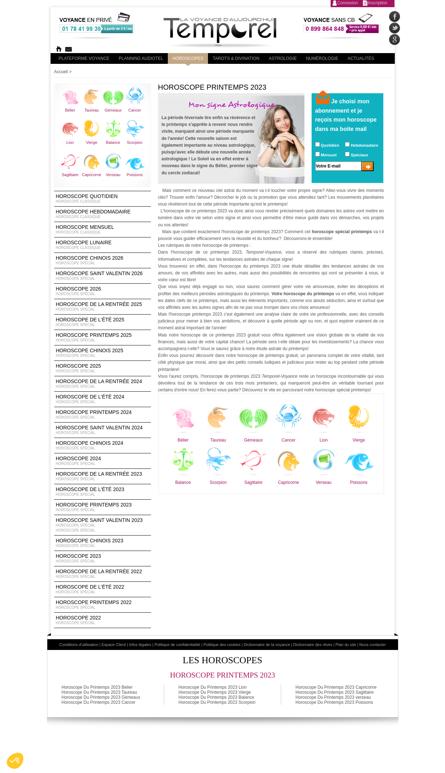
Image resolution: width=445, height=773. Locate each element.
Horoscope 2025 (102, 368)
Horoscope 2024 (102, 461)
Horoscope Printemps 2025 (102, 337)
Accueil (61, 71)
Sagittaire (70, 175)
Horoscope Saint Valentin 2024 (102, 430)
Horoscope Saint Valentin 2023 (102, 525)
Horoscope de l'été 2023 (102, 491)
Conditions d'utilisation (78, 644)
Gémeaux (113, 110)
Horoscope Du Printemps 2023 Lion (213, 687)
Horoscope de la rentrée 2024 (102, 383)
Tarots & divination (236, 58)
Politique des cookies (221, 644)
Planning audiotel (141, 58)
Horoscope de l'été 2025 (102, 322)
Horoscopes (187, 58)
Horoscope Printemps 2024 (102, 414)
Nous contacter (372, 644)
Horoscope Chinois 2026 (102, 260)
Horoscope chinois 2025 (102, 353)
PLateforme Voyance (84, 58)
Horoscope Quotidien (102, 198)
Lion (70, 142)
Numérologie (322, 58)
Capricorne (91, 175)
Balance (113, 142)
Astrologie (283, 58)
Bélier (70, 110)
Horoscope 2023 (102, 558)
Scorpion (134, 142)
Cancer (134, 110)
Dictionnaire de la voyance (267, 644)
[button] (15, 760)
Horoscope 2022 (102, 620)
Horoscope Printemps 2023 (102, 507)
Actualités (360, 58)
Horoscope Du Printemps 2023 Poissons (334, 702)
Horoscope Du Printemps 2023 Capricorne (336, 687)
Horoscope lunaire (102, 245)
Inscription (378, 2)
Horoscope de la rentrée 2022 (102, 574)
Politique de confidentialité (177, 644)
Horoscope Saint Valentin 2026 (102, 275)
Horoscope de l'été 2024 (102, 399)
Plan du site (346, 644)
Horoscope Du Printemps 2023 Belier (97, 687)
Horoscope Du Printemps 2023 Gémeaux (101, 697)
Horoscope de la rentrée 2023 (102, 476)
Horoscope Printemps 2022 (102, 604)
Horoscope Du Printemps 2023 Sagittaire (334, 692)
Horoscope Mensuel (102, 229)
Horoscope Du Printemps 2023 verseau (333, 697)
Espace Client (113, 644)
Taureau (92, 110)
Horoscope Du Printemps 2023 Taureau (99, 692)
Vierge (92, 142)
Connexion (347, 2)
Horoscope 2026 (102, 291)
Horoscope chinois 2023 (102, 543)
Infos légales (140, 644)
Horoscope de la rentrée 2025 (102, 306)
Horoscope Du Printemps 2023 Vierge (215, 692)
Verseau (113, 175)
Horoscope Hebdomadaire (102, 214)
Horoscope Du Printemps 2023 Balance (216, 697)
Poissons (135, 175)
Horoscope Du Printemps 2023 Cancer (99, 702)
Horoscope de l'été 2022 (102, 589)
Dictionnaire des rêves (312, 644)
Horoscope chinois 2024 (102, 445)
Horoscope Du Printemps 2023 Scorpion (217, 702)
